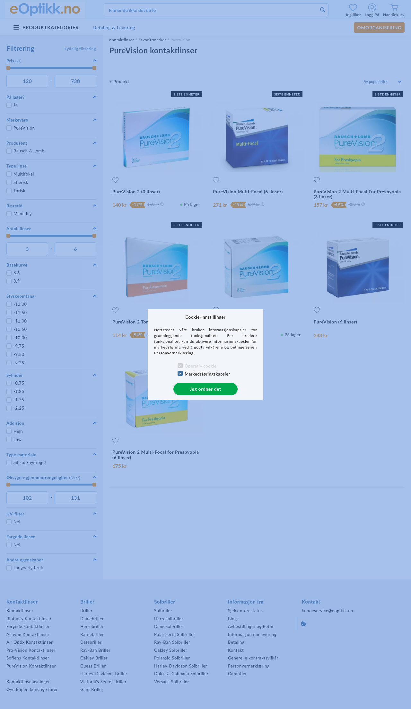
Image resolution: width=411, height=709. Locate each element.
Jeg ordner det (205, 389)
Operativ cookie (200, 365)
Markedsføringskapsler (207, 374)
